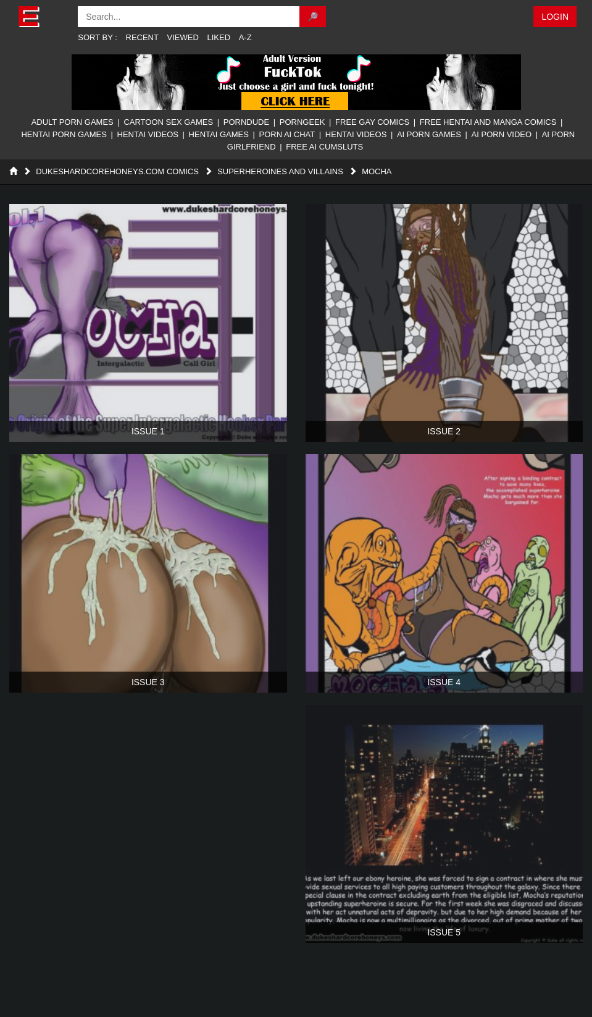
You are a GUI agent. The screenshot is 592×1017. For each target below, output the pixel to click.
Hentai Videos (147, 134)
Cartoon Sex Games (168, 122)
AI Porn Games (429, 134)
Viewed (183, 37)
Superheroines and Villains (280, 171)
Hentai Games (219, 134)
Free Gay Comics (372, 122)
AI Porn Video (502, 134)
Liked (219, 37)
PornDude (246, 122)
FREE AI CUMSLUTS (324, 146)
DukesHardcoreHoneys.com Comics (117, 171)
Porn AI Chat (287, 134)
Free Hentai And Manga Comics (488, 122)
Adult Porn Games (72, 122)
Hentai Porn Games (63, 134)
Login (555, 17)
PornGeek (302, 122)
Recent (142, 37)
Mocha (376, 171)
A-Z (245, 37)
